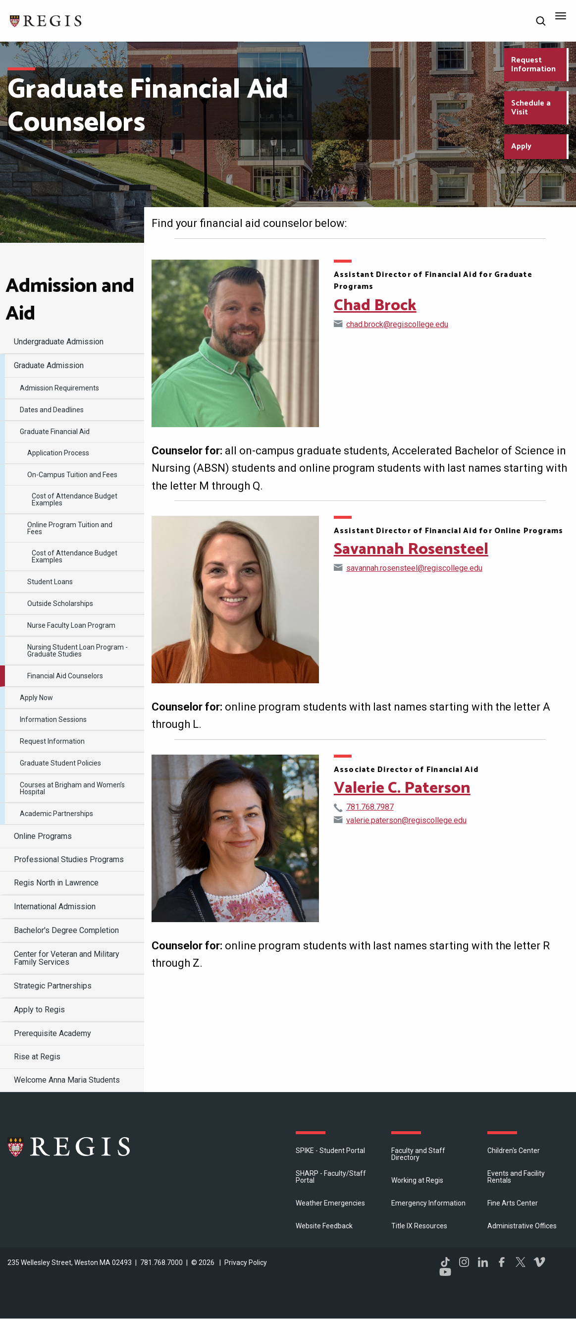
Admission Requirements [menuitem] (59, 388)
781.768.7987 (370, 807)
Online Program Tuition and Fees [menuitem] (69, 528)
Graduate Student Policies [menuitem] (60, 763)
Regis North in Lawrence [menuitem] (56, 882)
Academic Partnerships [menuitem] (56, 814)
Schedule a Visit (531, 108)
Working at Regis (417, 1180)
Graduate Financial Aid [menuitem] (55, 432)
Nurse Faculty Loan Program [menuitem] (71, 625)
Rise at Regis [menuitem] (37, 1056)
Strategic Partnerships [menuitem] (53, 985)
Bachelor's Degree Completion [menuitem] (66, 930)
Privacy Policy (245, 1262)
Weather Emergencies (330, 1203)
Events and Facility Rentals (516, 1176)
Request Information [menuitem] (52, 741)
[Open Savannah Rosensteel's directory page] (235, 599)
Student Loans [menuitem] (50, 582)
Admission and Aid (69, 300)
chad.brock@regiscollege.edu (397, 324)
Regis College (69, 1146)
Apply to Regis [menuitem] (39, 1009)
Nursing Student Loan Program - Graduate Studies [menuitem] (77, 650)
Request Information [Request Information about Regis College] (533, 65)
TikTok (445, 1262)
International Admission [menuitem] (55, 906)
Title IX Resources (419, 1226)
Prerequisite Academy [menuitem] (52, 1033)
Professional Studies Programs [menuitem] (69, 859)
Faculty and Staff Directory (418, 1154)
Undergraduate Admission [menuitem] (59, 341)
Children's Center (513, 1150)
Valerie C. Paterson (402, 788)
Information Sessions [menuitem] (53, 719)
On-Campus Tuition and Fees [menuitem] (72, 475)
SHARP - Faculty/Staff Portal (331, 1176)
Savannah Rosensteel (411, 549)
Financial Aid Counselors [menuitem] (65, 676)
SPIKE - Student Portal (330, 1150)
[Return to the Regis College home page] (46, 20)
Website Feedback (324, 1226)
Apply (521, 146)
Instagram (464, 1262)
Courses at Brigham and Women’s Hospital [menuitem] (72, 788)
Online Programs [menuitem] (43, 836)
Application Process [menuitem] (58, 453)
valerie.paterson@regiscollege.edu (406, 820)
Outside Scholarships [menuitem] (60, 603)
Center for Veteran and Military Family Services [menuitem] (66, 958)
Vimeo (539, 1262)
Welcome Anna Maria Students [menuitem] (67, 1080)
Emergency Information (428, 1203)
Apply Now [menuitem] (36, 698)
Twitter (520, 1262)
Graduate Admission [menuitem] (49, 365)
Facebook (502, 1262)
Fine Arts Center (512, 1203)
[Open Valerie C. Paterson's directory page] (235, 838)
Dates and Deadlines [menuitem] (52, 410)
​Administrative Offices (522, 1226)
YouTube (445, 1272)
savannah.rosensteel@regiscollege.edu (414, 568)
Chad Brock (375, 306)
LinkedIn (483, 1262)
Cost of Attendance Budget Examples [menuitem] (74, 499)
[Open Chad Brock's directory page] (235, 343)
